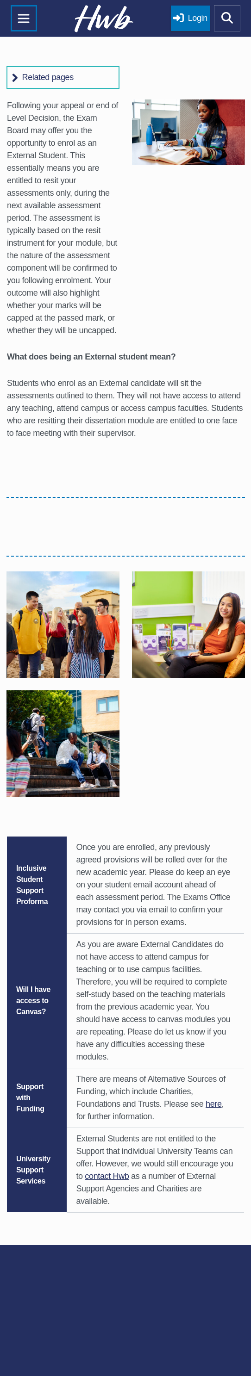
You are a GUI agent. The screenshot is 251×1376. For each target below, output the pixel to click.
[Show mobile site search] (227, 18)
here (214, 1104)
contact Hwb (107, 1176)
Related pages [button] (48, 77)
